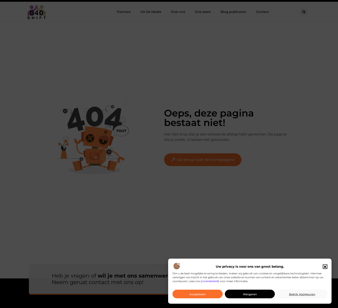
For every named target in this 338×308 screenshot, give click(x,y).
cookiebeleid (210, 284)
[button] (325, 270)
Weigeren (250, 297)
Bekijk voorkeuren (302, 297)
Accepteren (197, 297)
